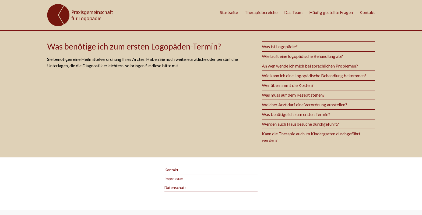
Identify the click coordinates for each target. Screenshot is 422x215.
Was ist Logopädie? (280, 46)
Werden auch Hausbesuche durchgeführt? (300, 123)
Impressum (173, 178)
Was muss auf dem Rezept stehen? (293, 94)
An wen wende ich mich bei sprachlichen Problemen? (310, 65)
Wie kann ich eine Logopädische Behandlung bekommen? (314, 75)
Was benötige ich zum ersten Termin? (296, 114)
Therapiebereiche (261, 12)
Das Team (293, 12)
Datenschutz (175, 187)
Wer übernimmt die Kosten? (288, 85)
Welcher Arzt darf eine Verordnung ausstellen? (304, 104)
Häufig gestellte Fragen (331, 12)
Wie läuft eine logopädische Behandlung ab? (302, 56)
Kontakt (367, 12)
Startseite (229, 12)
